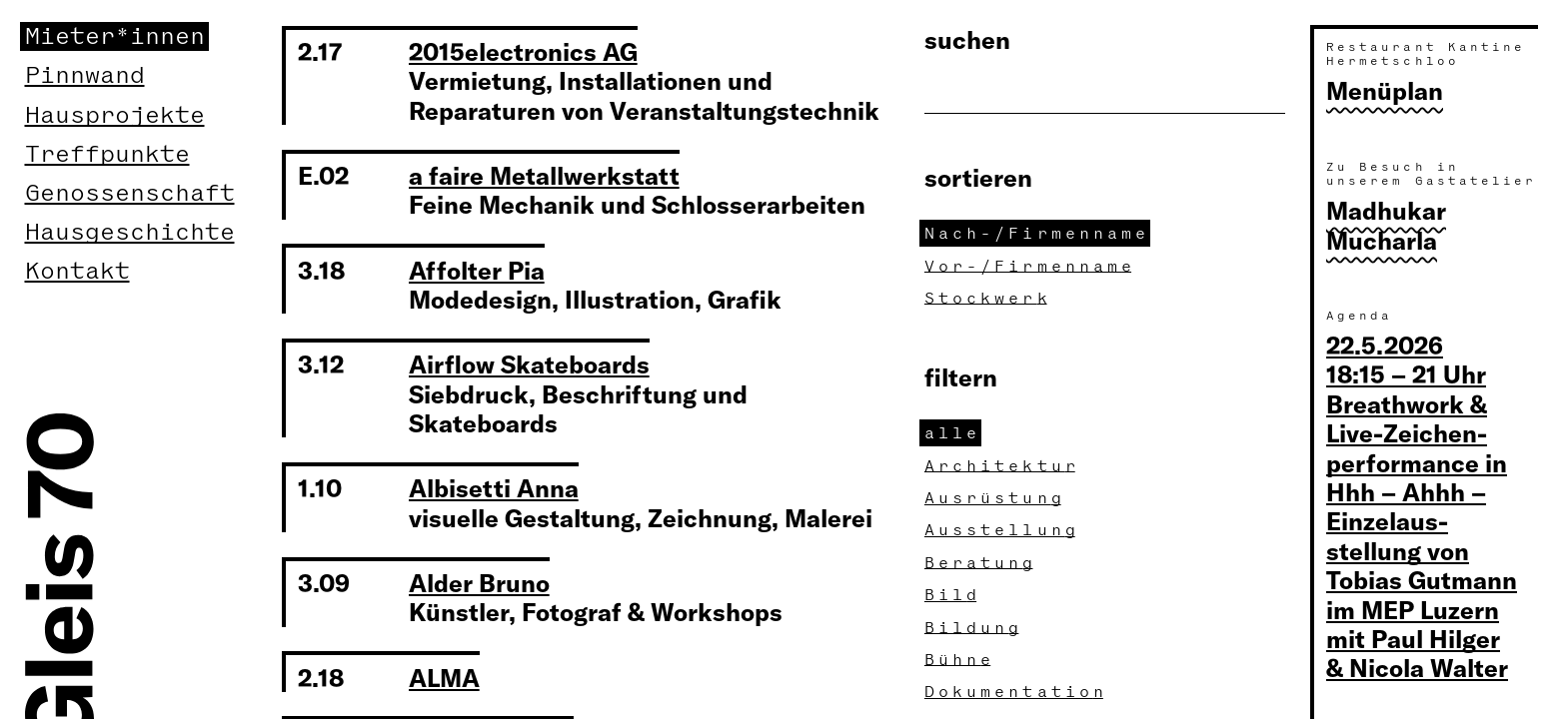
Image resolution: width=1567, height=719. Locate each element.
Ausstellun (1002, 529)
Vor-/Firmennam (1030, 266)
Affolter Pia (477, 270)
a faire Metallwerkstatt (544, 175)
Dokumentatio (1016, 691)
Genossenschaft (130, 193)
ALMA (444, 677)
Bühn (959, 659)
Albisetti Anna (494, 487)
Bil (952, 594)
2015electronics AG (523, 51)
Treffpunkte (107, 154)
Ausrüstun (995, 497)
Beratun (980, 562)
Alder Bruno (479, 582)
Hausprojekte (115, 115)
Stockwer (988, 298)
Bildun (973, 627)
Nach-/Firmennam (1037, 233)
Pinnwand (85, 75)
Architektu (1002, 465)
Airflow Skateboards (529, 363)
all (952, 432)
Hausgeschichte (130, 232)
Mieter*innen (115, 36)
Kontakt (77, 271)
